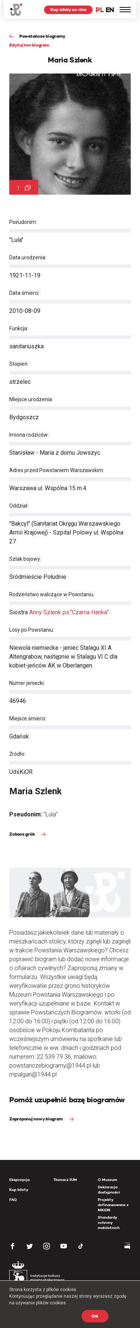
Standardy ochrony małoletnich (109, 1222)
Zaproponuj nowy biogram (36, 1119)
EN (110, 10)
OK (95, 1316)
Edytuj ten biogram (29, 45)
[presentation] (5, 602)
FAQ (13, 1199)
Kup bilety (18, 1189)
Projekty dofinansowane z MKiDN (113, 1204)
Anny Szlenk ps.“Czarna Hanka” (69, 612)
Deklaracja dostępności (109, 1190)
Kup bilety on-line (68, 9)
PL (100, 10)
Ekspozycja (19, 1179)
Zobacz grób (22, 834)
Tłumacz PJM (65, 1179)
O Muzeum (107, 1179)
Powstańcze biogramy (42, 36)
